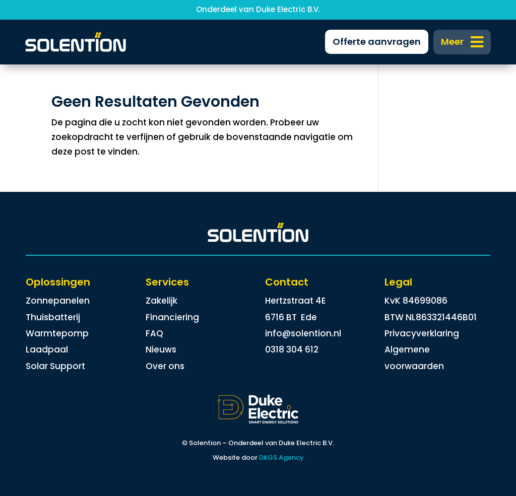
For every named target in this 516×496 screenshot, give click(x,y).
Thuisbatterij (53, 317)
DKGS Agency (281, 457)
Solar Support (55, 366)
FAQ (154, 333)
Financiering (172, 317)
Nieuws (161, 349)
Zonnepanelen (58, 301)
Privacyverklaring (421, 333)
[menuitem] (462, 42)
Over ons (165, 366)
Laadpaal (47, 349)
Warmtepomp (57, 333)
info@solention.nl (303, 333)
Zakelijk (161, 301)
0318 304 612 (291, 349)
